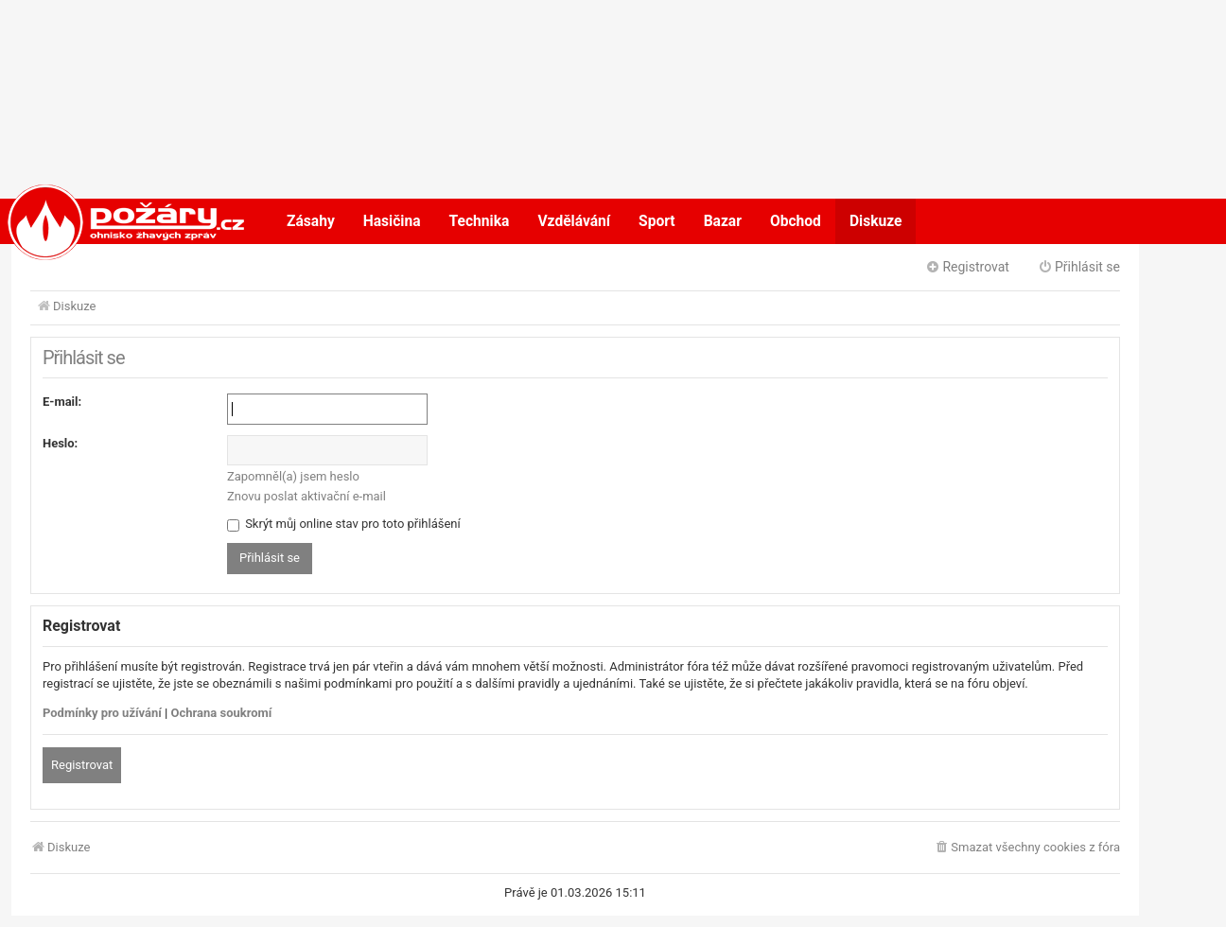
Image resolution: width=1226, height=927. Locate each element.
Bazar (723, 221)
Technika (479, 221)
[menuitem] (1027, 848)
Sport (657, 221)
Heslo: (60, 443)
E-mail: (62, 401)
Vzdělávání (573, 221)
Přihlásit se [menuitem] (1079, 266)
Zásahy (311, 221)
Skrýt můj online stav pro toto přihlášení (344, 523)
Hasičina (392, 221)
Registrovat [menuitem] (967, 266)
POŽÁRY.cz (106, 221)
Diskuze (875, 221)
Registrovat (82, 765)
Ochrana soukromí (221, 713)
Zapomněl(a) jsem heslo (293, 476)
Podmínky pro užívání (102, 713)
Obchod (795, 221)
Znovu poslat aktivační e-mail (306, 496)
